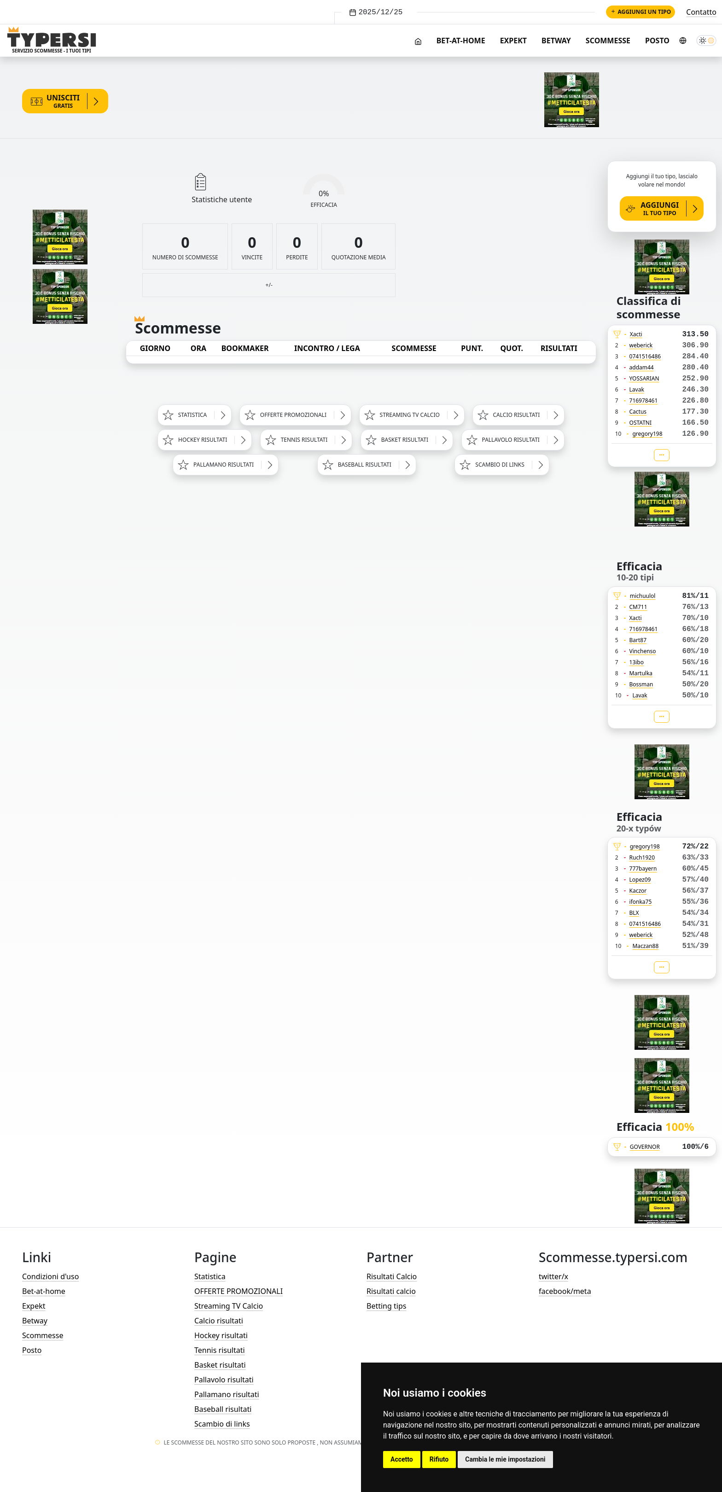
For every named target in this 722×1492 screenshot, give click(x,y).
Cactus (638, 411)
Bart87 (638, 640)
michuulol (643, 596)
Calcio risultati (218, 1321)
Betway (556, 40)
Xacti (636, 334)
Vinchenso (642, 651)
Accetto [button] (401, 1459)
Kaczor (638, 891)
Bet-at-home (461, 40)
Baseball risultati (222, 1409)
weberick (641, 345)
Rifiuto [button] (439, 1459)
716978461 (643, 400)
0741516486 (645, 356)
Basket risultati (220, 1365)
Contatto (701, 12)
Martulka (641, 673)
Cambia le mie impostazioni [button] (505, 1459)
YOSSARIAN (644, 378)
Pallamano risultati (226, 1394)
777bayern (643, 868)
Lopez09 (640, 879)
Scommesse (608, 40)
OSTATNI (640, 423)
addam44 (641, 367)
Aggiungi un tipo (640, 12)
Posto (657, 40)
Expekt (513, 40)
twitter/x (553, 1276)
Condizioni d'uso (50, 1276)
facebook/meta (565, 1291)
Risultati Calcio (392, 1276)
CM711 (638, 607)
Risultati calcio (391, 1291)
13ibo (636, 662)
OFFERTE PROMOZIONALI (238, 1291)
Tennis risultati (219, 1350)
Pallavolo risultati (224, 1380)
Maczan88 (645, 946)
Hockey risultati (221, 1335)
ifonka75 (640, 902)
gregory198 (647, 434)
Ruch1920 (642, 857)
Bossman (641, 684)
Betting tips (386, 1306)
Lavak (636, 389)
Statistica (210, 1276)
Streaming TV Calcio (228, 1306)
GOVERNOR (645, 1147)
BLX (634, 913)
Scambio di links (222, 1424)
